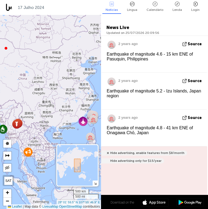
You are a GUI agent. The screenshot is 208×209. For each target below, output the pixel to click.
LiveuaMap (50, 206)
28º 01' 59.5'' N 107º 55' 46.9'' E (79, 202)
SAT (8, 181)
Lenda (177, 7)
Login (195, 7)
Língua (132, 7)
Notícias (112, 7)
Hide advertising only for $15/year (135, 161)
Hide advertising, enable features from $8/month (147, 153)
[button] (6, 48)
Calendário (155, 7)
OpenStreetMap (70, 206)
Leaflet (15, 206)
